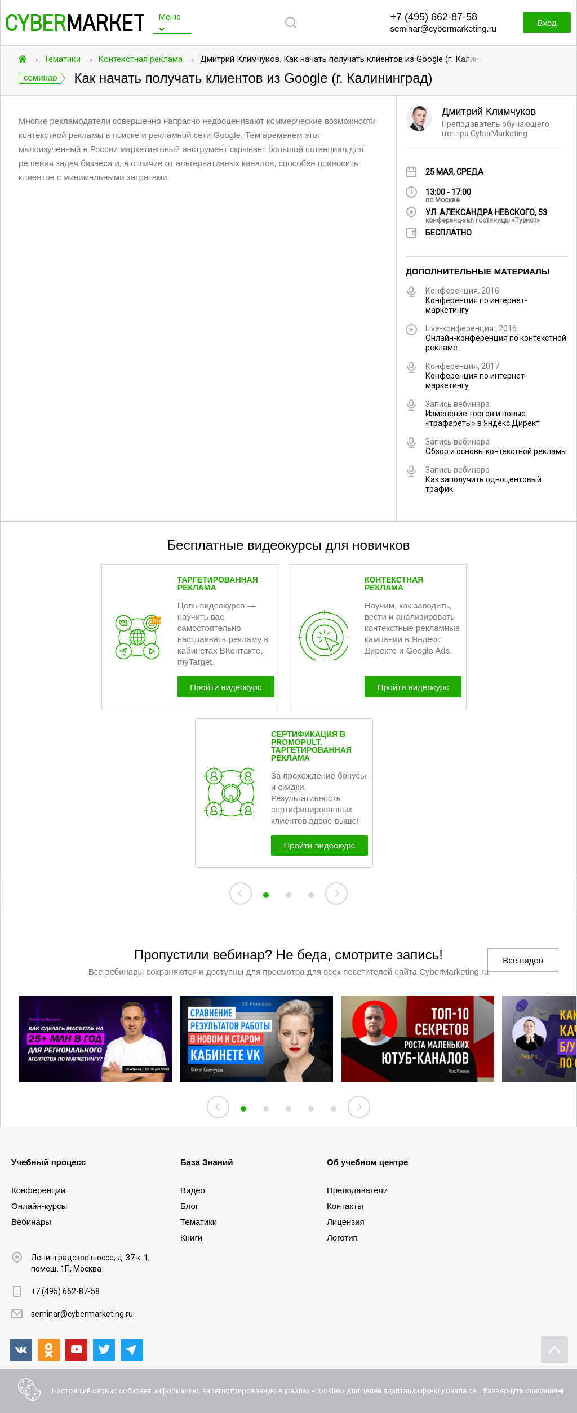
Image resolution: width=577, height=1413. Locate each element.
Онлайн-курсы (39, 1206)
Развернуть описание (520, 1391)
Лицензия (346, 1222)
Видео (192, 1190)
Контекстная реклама (140, 59)
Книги (191, 1237)
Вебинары (31, 1222)
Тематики (62, 59)
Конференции (38, 1190)
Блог (189, 1206)
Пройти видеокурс (232, 688)
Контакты (345, 1206)
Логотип (342, 1237)
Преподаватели (357, 1190)
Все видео (523, 965)
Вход (543, 23)
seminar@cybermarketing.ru (443, 28)
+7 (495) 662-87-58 (433, 17)
